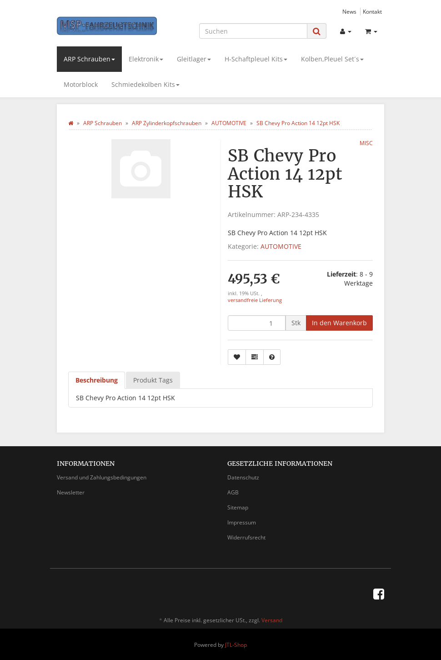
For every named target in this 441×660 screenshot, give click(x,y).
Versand (271, 620)
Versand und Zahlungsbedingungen (101, 477)
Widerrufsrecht (246, 537)
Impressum (241, 522)
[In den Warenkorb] (339, 323)
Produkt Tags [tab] (153, 380)
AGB (233, 492)
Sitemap (237, 507)
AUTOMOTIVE (281, 246)
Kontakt (372, 11)
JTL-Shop (236, 645)
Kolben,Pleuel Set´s (332, 59)
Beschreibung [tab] (96, 380)
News (349, 11)
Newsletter (71, 492)
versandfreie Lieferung (255, 300)
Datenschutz (243, 477)
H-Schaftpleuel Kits (256, 59)
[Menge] (257, 323)
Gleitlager (194, 59)
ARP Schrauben (89, 59)
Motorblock (81, 84)
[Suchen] (253, 31)
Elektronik (146, 59)
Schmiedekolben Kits (145, 84)
